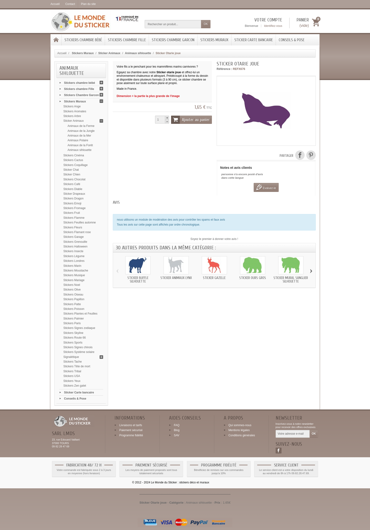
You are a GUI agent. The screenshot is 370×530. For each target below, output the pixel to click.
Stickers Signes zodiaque (79, 328)
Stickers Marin (72, 265)
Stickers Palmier (73, 318)
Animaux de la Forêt (80, 145)
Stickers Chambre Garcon (173, 40)
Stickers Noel (71, 285)
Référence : (224, 69)
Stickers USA (71, 376)
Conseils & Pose (291, 40)
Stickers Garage (73, 237)
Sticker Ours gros (252, 278)
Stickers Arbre (72, 116)
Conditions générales (241, 435)
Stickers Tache (72, 361)
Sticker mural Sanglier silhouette (290, 279)
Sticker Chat (71, 169)
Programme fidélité (131, 435)
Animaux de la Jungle (81, 131)
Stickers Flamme (73, 217)
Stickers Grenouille (75, 241)
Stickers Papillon (73, 299)
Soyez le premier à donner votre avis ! (214, 239)
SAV (176, 435)
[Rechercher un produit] (173, 24)
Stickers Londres (73, 261)
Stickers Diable (72, 189)
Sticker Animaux (73, 120)
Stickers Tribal (72, 371)
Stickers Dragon (73, 198)
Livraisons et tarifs (130, 425)
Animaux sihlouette (79, 150)
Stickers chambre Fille (127, 40)
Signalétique (71, 357)
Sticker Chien (71, 174)
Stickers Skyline (73, 333)
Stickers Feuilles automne (79, 222)
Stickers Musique (74, 275)
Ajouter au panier (190, 120)
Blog (177, 430)
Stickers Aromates (74, 111)
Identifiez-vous (273, 25)
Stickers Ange (72, 106)
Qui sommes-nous (239, 425)
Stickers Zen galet (74, 385)
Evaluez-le (266, 187)
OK (206, 24)
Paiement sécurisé (131, 430)
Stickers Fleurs (72, 227)
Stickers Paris (72, 323)
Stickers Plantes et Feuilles (80, 313)
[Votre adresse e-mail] (293, 434)
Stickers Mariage (73, 280)
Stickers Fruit (71, 212)
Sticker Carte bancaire (253, 40)
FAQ (177, 425)
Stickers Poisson (73, 309)
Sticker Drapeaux (74, 193)
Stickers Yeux (71, 381)
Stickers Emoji (72, 203)
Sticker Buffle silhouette (137, 279)
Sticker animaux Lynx (176, 278)
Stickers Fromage (74, 208)
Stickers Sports (73, 342)
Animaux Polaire (77, 140)
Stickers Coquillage (75, 165)
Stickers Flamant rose (77, 232)
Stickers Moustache (75, 270)
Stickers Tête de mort (76, 366)
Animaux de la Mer (79, 135)
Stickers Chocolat (74, 179)
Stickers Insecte (73, 251)
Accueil (62, 53)
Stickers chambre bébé (83, 40)
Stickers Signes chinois (77, 347)
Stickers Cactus (73, 160)
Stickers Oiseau (73, 294)
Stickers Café (71, 184)
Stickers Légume (73, 256)
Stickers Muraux (214, 40)
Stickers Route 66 (74, 337)
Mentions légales (239, 430)
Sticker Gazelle (214, 278)
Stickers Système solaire (78, 352)
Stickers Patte (72, 304)
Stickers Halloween (75, 246)
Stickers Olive (72, 289)
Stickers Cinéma (73, 155)
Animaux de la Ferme (80, 126)
